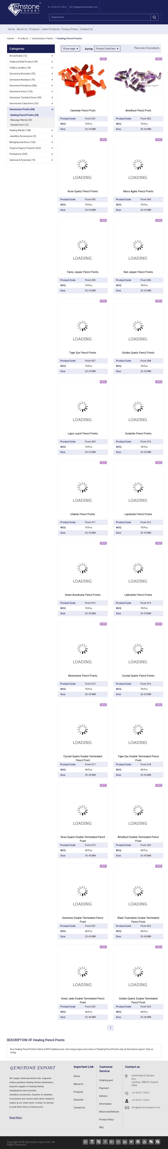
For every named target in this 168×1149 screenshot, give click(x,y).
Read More (15, 1117)
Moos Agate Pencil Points (138, 191)
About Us (22, 29)
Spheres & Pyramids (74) (22, 160)
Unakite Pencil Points (82, 514)
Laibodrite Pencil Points (138, 594)
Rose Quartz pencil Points (83, 191)
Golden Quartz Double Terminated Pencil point (138, 1000)
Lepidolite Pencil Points (138, 514)
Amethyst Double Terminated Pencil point (138, 839)
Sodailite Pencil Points (138, 433)
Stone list (78, 1099)
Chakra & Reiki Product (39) (24, 61)
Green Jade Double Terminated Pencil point (82, 1000)
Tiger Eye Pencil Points (82, 352)
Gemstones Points (42, 38)
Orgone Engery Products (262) (25, 148)
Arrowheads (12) (18, 55)
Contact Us (86, 29)
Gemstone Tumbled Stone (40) (26, 97)
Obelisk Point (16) (19, 125)
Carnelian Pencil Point (82, 110)
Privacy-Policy (70, 29)
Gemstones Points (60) (22, 109)
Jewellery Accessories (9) (23, 136)
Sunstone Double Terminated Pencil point (82, 919)
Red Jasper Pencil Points (138, 272)
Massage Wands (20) (21, 120)
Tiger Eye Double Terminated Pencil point (138, 758)
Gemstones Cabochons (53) (24, 103)
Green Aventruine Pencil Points (83, 594)
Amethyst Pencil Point (138, 110)
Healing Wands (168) (20, 130)
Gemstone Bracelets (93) (22, 73)
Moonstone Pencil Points (82, 675)
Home (11, 29)
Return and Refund (109, 1111)
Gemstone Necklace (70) (22, 79)
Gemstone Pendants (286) (23, 85)
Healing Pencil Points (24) (24, 115)
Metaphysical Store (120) (23, 142)
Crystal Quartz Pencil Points (138, 675)
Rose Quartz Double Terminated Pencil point (83, 839)
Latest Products (50, 29)
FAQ (101, 1127)
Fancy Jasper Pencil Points (82, 272)
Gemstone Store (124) (21, 91)
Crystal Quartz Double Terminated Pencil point (82, 758)
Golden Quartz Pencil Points (138, 352)
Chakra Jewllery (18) (20, 67)
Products (34, 29)
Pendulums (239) (18, 154)
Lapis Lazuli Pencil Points (83, 433)
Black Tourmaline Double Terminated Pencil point (138, 919)
